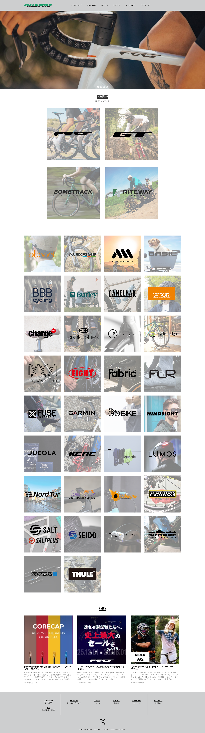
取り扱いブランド (74, 701)
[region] (102, 50)
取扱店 (116, 701)
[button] (98, 87)
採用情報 (158, 701)
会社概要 (48, 701)
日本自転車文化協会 (48, 708)
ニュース (97, 701)
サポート (136, 701)
